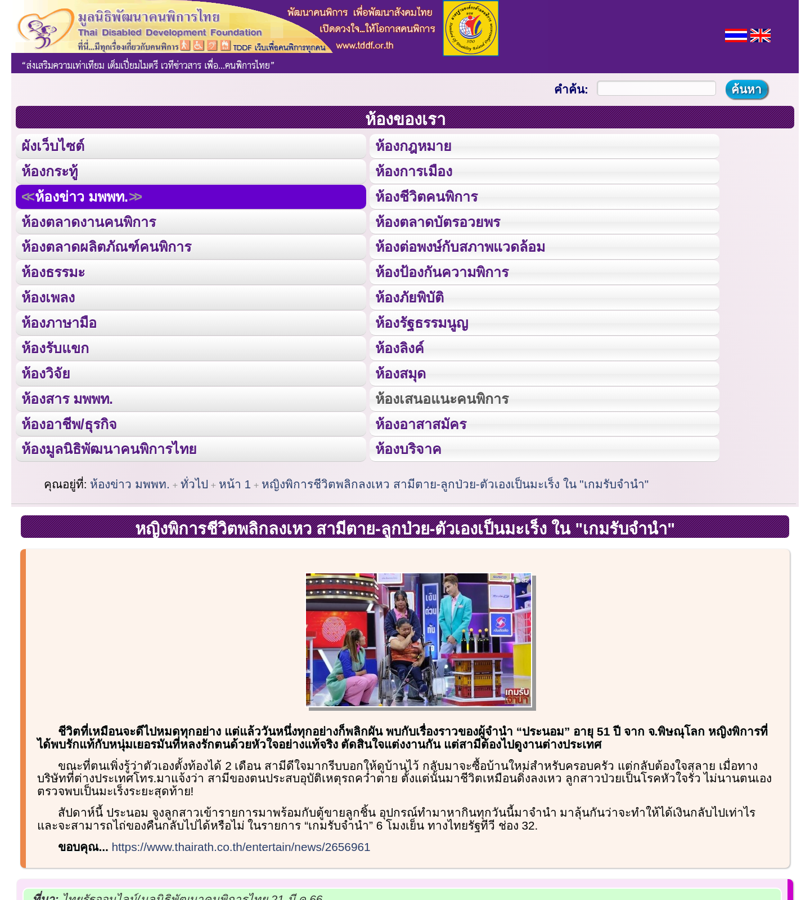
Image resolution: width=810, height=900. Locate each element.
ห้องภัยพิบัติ (409, 297)
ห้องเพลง (48, 297)
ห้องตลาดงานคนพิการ (88, 221)
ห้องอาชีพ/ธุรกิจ (69, 422)
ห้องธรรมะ (53, 271)
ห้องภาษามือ (59, 321)
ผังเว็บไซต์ (52, 146)
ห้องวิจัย (45, 372)
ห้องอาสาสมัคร (420, 422)
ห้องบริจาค (408, 448)
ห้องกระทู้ (49, 171)
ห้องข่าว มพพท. (81, 196)
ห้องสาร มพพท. (67, 397)
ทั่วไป (194, 482)
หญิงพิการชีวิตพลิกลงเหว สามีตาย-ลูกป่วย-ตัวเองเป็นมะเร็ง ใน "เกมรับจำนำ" (455, 482)
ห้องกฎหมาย (413, 146)
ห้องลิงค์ (399, 347)
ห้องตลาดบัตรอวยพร (437, 221)
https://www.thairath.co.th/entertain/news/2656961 (241, 845)
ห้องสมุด (400, 372)
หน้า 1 (235, 482)
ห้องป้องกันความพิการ (441, 271)
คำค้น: (571, 89)
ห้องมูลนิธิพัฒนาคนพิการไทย (108, 448)
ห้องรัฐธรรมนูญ (421, 321)
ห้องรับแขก (55, 347)
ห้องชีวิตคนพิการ (426, 196)
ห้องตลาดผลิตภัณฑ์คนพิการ (106, 246)
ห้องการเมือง (413, 171)
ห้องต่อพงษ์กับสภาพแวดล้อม (459, 246)
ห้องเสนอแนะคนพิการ (441, 397)
